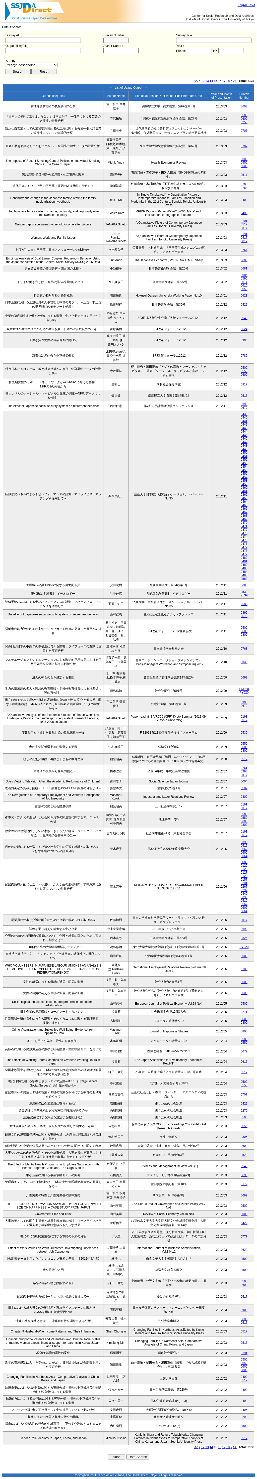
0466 (244, 508)
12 (203, 81)
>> (235, 81)
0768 (244, 648)
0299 (244, 1417)
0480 (244, 558)
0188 (244, 969)
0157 (244, 879)
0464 (244, 501)
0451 (244, 456)
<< (196, 81)
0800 (244, 634)
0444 (244, 431)
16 (219, 81)
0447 (244, 442)
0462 (244, 494)
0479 (244, 554)
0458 (244, 480)
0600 (244, 118)
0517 (244, 175)
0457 (244, 477)
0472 (244, 529)
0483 (244, 568)
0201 (244, 883)
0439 (244, 414)
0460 (244, 487)
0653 (244, 289)
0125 (244, 865)
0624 (244, 329)
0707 (244, 146)
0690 (244, 929)
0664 (244, 856)
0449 (244, 449)
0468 (244, 515)
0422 (244, 304)
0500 (244, 115)
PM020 (244, 689)
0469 (244, 519)
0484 (244, 572)
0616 (244, 1061)
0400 (244, 200)
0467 (244, 512)
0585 (244, 275)
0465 (244, 505)
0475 (244, 540)
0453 (244, 463)
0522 (244, 1155)
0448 (244, 445)
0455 (244, 470)
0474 (244, 537)
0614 (244, 282)
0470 (244, 522)
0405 (244, 1410)
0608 (244, 106)
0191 (244, 221)
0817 (244, 228)
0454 (244, 466)
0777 (244, 1236)
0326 (244, 938)
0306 (244, 340)
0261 (244, 768)
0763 (244, 184)
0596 (244, 278)
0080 (244, 862)
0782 (244, 355)
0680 (244, 585)
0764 (244, 188)
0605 (244, 852)
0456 (244, 473)
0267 (244, 886)
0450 (244, 452)
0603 (244, 956)
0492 (244, 1390)
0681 (244, 268)
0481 (244, 561)
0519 (244, 845)
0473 (244, 533)
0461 (244, 491)
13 (207, 81)
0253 (244, 122)
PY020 (243, 692)
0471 (244, 526)
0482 (244, 565)
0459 (244, 484)
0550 (244, 162)
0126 (244, 869)
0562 (244, 849)
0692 (244, 1195)
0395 (244, 404)
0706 (244, 130)
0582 (244, 788)
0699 (244, 677)
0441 (244, 421)
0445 (244, 435)
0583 (244, 579)
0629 (244, 1250)
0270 (244, 1110)
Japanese (246, 5)
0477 (244, 547)
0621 (244, 295)
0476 (244, 544)
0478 (244, 551)
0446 (244, 438)
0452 (244, 459)
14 (211, 81)
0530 (244, 592)
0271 (244, 1012)
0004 (244, 781)
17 (223, 81)
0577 (244, 775)
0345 (244, 893)
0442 (244, 424)
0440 (244, 417)
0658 (244, 1126)
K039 (243, 595)
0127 (244, 872)
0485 (244, 575)
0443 (244, 428)
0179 (244, 1184)
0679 (244, 408)
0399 (244, 842)
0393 (244, 771)
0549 (244, 318)
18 (228, 81)
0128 (244, 876)
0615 (244, 285)
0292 (244, 890)
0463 (244, 498)
